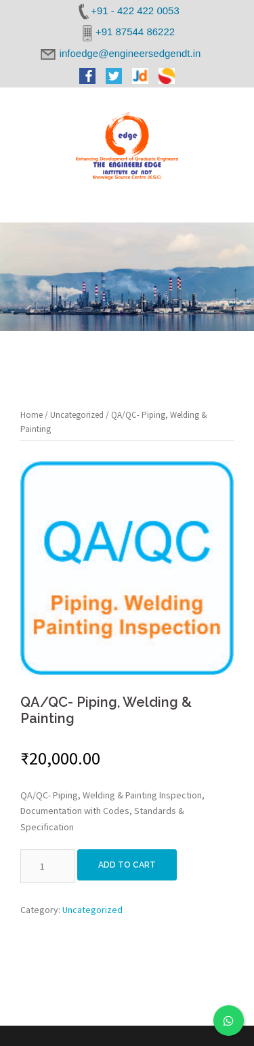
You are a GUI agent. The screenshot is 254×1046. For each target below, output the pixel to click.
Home (31, 415)
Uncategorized (77, 415)
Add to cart (127, 865)
